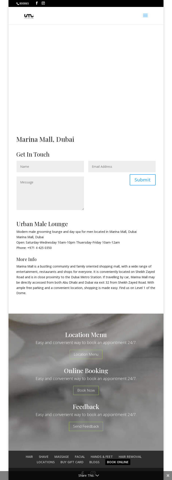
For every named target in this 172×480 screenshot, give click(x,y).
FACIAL (80, 457)
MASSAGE (61, 457)
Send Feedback (86, 426)
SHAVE (44, 457)
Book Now (86, 390)
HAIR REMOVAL (130, 457)
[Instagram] (43, 3)
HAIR (29, 457)
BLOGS (94, 462)
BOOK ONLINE (118, 462)
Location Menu (86, 354)
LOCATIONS (46, 462)
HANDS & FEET (102, 457)
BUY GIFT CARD (72, 462)
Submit (143, 180)
